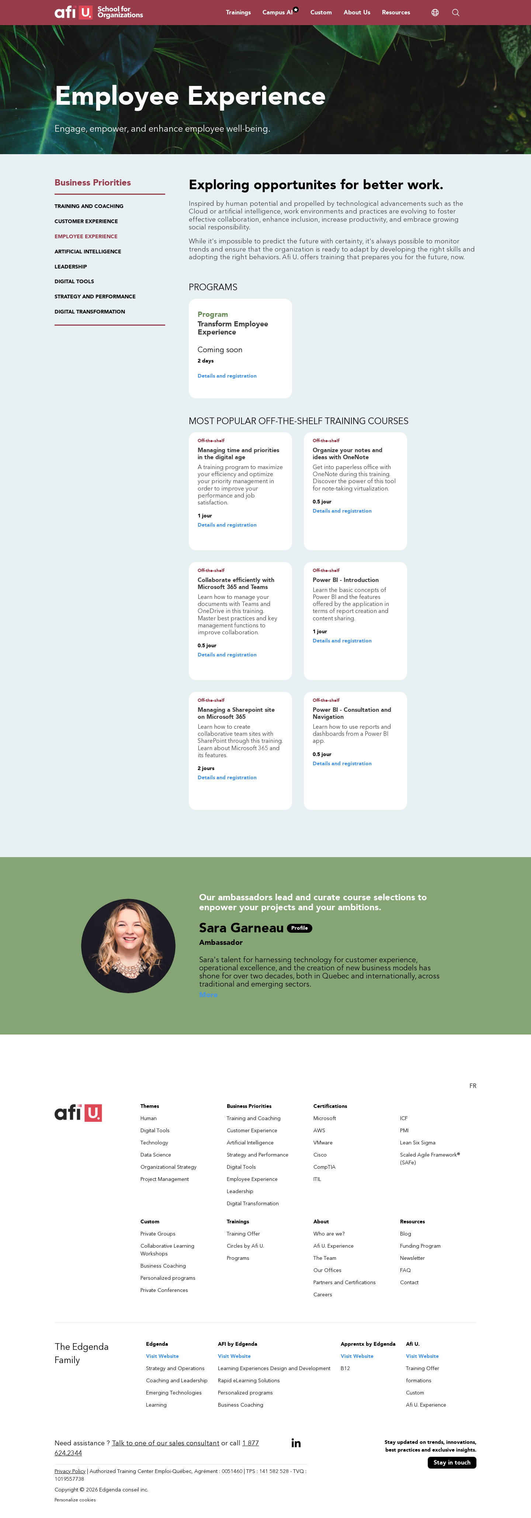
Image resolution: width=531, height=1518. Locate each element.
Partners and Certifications (344, 1282)
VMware (323, 1143)
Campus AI (281, 12)
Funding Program (420, 1246)
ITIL (317, 1179)
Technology (154, 1143)
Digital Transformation (253, 1203)
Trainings (238, 12)
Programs (238, 1258)
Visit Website (162, 1356)
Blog (405, 1234)
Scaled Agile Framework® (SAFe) (430, 1159)
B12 (345, 1368)
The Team (324, 1258)
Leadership (240, 1191)
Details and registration (227, 376)
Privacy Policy (70, 1471)
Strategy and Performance (257, 1155)
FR (472, 1085)
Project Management (164, 1179)
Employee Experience (252, 1179)
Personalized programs (167, 1278)
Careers (322, 1295)
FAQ (405, 1270)
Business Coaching (163, 1266)
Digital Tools (155, 1130)
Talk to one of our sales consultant (165, 1443)
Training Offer (243, 1234)
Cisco (320, 1155)
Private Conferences (164, 1290)
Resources (396, 12)
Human (148, 1118)
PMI (404, 1130)
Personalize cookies (75, 1500)
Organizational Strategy (168, 1167)
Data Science (155, 1155)
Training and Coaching (254, 1118)
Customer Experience (252, 1130)
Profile (299, 928)
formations (418, 1380)
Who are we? (329, 1234)
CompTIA (324, 1167)
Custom (321, 12)
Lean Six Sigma (417, 1143)
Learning (156, 1405)
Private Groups (158, 1234)
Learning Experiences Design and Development (274, 1368)
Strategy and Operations (175, 1368)
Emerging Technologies (174, 1393)
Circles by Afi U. (245, 1246)
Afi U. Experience (333, 1246)
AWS (319, 1130)
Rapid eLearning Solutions (249, 1380)
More (208, 995)
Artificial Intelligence (250, 1143)
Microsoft (324, 1118)
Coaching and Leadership (177, 1380)
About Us (357, 12)
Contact (409, 1282)
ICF (404, 1118)
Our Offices (327, 1270)
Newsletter (412, 1258)
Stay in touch (452, 1462)
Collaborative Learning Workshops (167, 1250)
